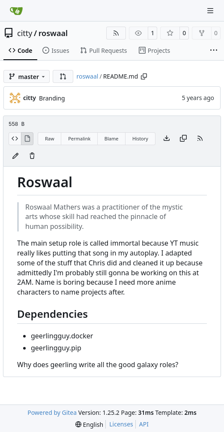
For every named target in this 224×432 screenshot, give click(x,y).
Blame (112, 138)
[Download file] (166, 138)
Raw (49, 138)
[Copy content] (183, 138)
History (140, 138)
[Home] (16, 10)
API (144, 424)
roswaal (53, 33)
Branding (52, 98)
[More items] (214, 50)
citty (24, 33)
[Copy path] (144, 76)
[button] (63, 76)
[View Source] (15, 138)
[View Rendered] (27, 138)
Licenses (121, 424)
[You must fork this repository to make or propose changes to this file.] (15, 156)
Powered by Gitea (52, 412)
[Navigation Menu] (211, 10)
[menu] (89, 424)
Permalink (79, 138)
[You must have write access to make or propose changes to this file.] (32, 156)
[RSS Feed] (116, 33)
